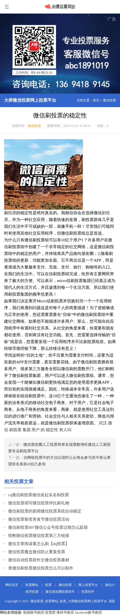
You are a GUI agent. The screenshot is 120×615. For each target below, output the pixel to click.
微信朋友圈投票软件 (60, 592)
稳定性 (52, 430)
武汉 (103, 423)
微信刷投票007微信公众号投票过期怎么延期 (48, 527)
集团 (27, 430)
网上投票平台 (88, 585)
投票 (12, 213)
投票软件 (87, 592)
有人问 (65, 430)
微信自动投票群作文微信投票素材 (38, 560)
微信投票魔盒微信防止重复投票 (36, 552)
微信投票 (109, 100)
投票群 (50, 612)
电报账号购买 (33, 612)
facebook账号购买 (88, 612)
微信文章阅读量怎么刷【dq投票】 (38, 544)
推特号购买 (65, 612)
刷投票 (15, 430)
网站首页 (11, 585)
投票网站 (31, 585)
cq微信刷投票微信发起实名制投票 (38, 495)
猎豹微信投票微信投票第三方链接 (38, 535)
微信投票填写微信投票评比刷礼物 (38, 503)
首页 (96, 100)
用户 (35, 430)
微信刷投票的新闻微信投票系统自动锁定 (44, 511)
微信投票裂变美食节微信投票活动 (38, 519)
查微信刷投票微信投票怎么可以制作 (40, 568)
